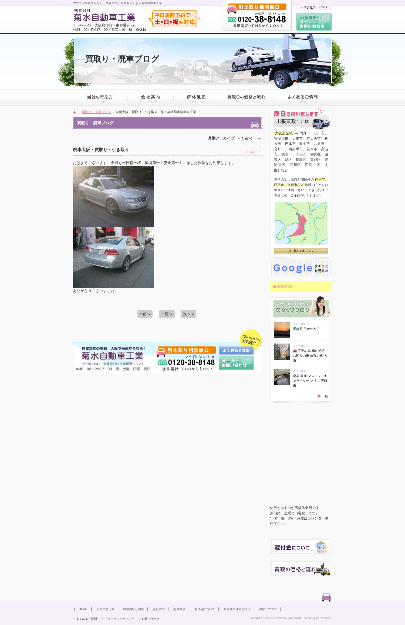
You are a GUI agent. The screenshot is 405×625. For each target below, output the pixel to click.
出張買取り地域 (133, 609)
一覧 (325, 396)
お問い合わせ (150, 618)
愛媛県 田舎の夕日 (308, 329)
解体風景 (179, 609)
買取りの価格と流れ (237, 609)
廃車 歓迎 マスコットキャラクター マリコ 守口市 (310, 381)
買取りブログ (268, 609)
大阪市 (301, 154)
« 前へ (145, 314)
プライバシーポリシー (119, 618)
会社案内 (159, 609)
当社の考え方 (105, 609)
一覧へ (167, 314)
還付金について (204, 609)
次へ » (188, 314)
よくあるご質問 (86, 618)
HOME (83, 609)
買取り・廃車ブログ (96, 112)
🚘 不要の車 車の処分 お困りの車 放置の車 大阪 (310, 355)
